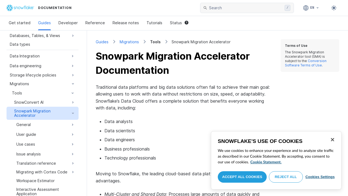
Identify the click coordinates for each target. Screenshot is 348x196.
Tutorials (154, 22)
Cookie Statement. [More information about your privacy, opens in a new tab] (266, 162)
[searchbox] (245, 8)
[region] (276, 160)
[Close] (332, 140)
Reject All (286, 177)
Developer (68, 22)
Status (179, 22)
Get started (19, 22)
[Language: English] (311, 7)
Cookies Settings (320, 177)
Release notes (126, 22)
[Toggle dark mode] (333, 7)
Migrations (129, 41)
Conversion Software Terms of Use (306, 63)
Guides (44, 22)
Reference (95, 22)
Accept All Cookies (242, 177)
